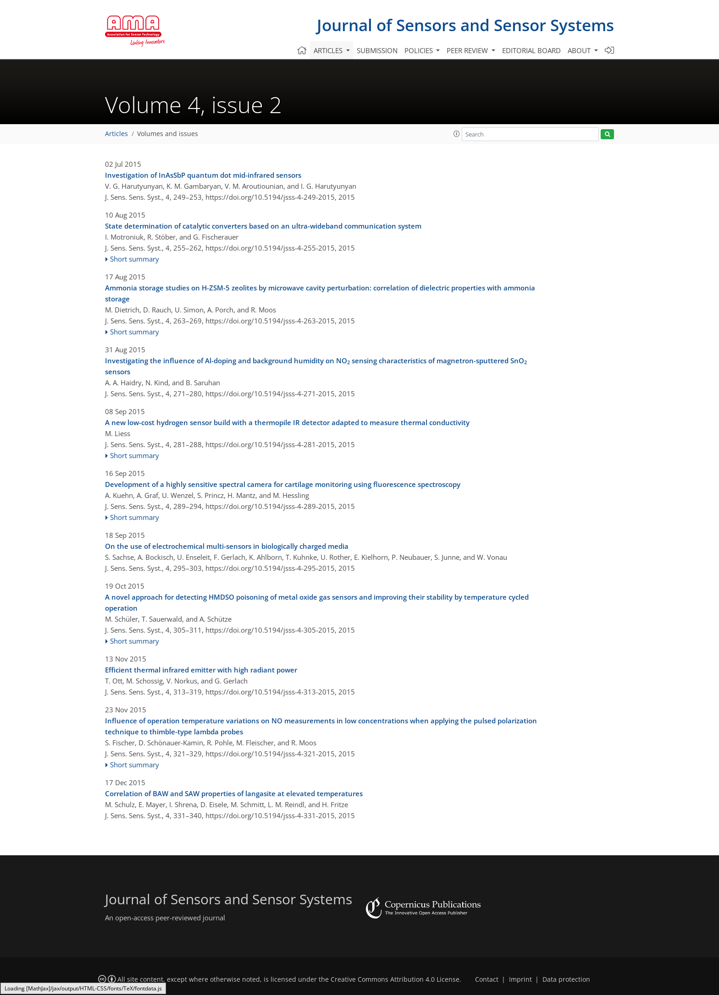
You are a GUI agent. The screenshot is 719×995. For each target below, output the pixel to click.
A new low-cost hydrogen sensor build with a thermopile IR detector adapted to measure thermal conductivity (287, 422)
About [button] (580, 50)
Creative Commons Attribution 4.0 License (395, 979)
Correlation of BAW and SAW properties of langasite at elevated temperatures (234, 793)
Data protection (566, 979)
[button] (457, 134)
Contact (486, 979)
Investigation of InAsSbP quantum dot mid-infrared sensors (203, 175)
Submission (377, 50)
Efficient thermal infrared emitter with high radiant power (201, 669)
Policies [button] (419, 50)
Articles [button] (329, 50)
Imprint (520, 979)
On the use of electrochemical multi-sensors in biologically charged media (226, 546)
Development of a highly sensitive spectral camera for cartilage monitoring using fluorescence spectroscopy (282, 484)
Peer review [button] (468, 50)
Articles (116, 134)
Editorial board (531, 50)
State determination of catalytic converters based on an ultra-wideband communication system (263, 225)
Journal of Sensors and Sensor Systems (465, 25)
